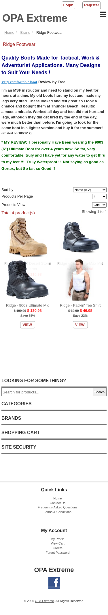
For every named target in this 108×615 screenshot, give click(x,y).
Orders (57, 548)
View (27, 221)
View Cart (57, 543)
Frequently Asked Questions (57, 507)
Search (99, 392)
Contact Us (57, 503)
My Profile (58, 539)
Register (91, 5)
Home (57, 498)
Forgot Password (57, 552)
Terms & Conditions (57, 512)
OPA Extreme (34, 18)
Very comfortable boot (19, 82)
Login (68, 5)
